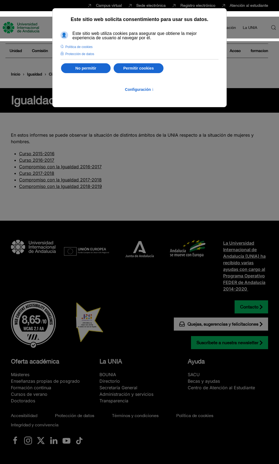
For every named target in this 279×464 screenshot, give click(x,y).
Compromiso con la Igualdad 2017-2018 (60, 179)
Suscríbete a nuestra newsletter (227, 342)
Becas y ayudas (204, 381)
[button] (273, 27)
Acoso (235, 51)
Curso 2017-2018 (36, 173)
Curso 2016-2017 (36, 160)
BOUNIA (107, 374)
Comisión (40, 51)
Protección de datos (74, 415)
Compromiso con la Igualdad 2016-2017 (60, 166)
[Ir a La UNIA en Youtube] (66, 440)
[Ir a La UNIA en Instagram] (28, 440)
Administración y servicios (126, 394)
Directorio (109, 381)
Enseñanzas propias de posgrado (45, 381)
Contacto (249, 306)
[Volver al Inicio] (22, 27)
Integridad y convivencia (35, 424)
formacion (259, 51)
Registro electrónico (193, 5)
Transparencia (113, 400)
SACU (194, 374)
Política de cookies (194, 415)
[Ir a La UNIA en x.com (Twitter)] (41, 440)
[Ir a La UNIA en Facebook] (15, 440)
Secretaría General (118, 387)
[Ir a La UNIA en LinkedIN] (53, 440)
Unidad (16, 51)
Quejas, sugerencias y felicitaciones (218, 324)
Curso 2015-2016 (36, 153)
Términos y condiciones (135, 415)
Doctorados (23, 400)
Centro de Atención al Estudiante (221, 387)
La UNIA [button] (250, 27)
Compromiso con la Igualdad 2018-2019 (60, 186)
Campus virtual (104, 5)
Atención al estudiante (244, 5)
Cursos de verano (29, 394)
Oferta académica (35, 361)
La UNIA (110, 361)
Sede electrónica (146, 5)
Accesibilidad (24, 415)
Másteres (20, 374)
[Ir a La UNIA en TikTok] (79, 440)
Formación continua (31, 387)
